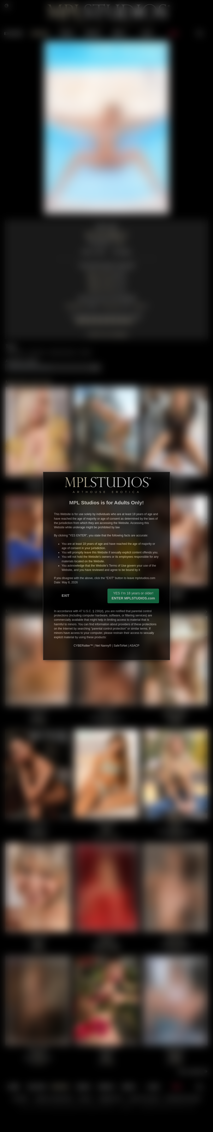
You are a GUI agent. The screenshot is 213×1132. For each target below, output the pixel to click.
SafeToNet (120, 645)
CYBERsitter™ (83, 645)
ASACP (134, 645)
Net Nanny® (103, 645)
